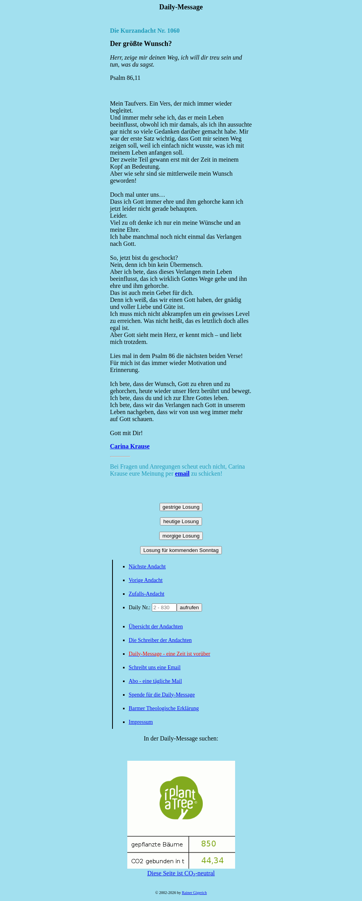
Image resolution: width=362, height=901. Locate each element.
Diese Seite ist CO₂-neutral (181, 869)
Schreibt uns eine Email (155, 667)
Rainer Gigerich (194, 892)
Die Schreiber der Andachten (160, 640)
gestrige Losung (181, 507)
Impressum (141, 722)
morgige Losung (181, 536)
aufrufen (189, 607)
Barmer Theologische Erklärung (164, 708)
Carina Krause (130, 446)
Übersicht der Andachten (156, 626)
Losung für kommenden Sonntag (180, 550)
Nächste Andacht (147, 567)
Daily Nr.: (140, 607)
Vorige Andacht (146, 580)
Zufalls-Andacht (147, 594)
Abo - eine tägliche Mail (155, 681)
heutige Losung (181, 521)
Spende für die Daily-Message (162, 695)
